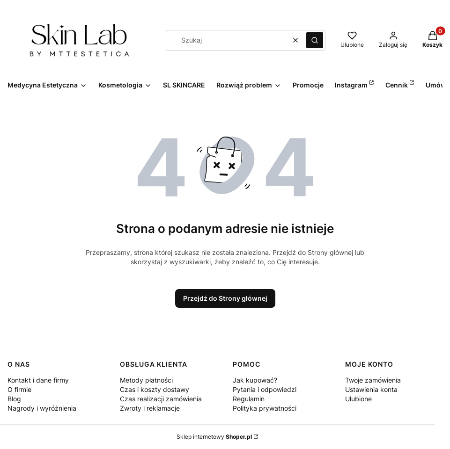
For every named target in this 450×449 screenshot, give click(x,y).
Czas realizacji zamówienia (161, 399)
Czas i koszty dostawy (154, 389)
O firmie (19, 389)
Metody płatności (146, 380)
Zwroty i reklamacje (150, 408)
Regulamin (249, 399)
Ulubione (358, 399)
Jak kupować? (255, 380)
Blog (14, 399)
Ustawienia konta (371, 389)
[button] (314, 40)
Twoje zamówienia (373, 380)
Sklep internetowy (214, 436)
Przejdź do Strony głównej (225, 298)
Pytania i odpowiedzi (264, 389)
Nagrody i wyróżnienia (41, 408)
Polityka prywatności (264, 408)
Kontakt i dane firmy (38, 380)
